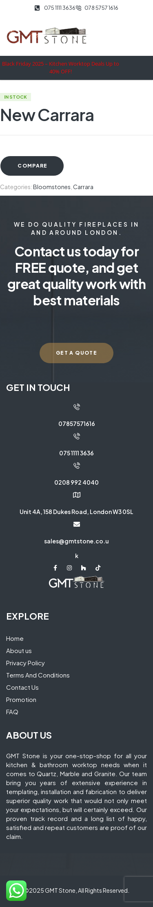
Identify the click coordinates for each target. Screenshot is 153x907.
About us (19, 650)
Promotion (21, 699)
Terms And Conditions (38, 675)
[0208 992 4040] (76, 465)
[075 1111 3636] (76, 436)
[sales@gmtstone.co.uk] (76, 524)
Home (15, 638)
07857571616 (76, 423)
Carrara (83, 186)
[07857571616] (76, 407)
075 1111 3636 (76, 453)
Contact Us (22, 687)
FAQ (12, 711)
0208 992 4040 (76, 482)
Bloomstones (52, 186)
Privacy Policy (25, 662)
